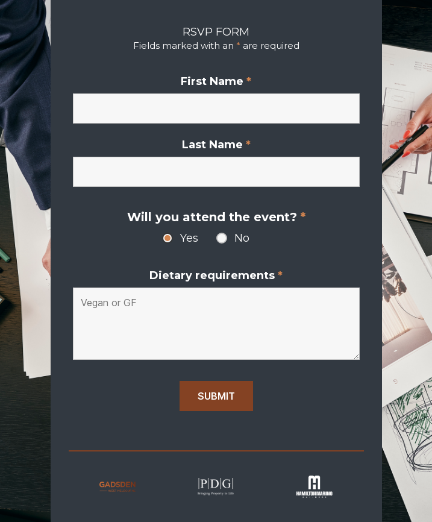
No (241, 238)
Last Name (216, 145)
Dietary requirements (216, 275)
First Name (216, 81)
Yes (189, 238)
